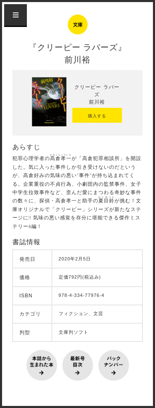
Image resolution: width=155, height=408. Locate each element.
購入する (97, 116)
